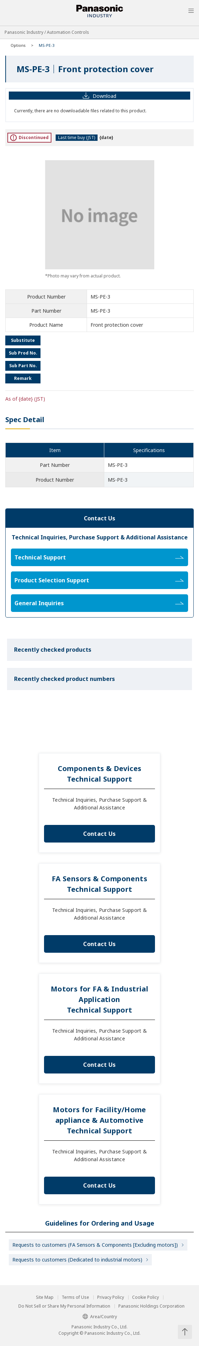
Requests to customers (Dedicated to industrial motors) (77, 1259)
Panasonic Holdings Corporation (151, 1306)
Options (18, 45)
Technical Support (99, 557)
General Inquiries (99, 603)
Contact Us (99, 834)
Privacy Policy (110, 1297)
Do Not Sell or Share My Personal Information (64, 1306)
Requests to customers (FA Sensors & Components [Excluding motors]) (95, 1244)
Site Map (45, 1297)
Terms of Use (75, 1297)
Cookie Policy (145, 1297)
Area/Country (99, 1317)
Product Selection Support (99, 580)
